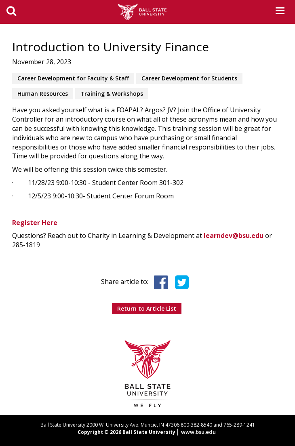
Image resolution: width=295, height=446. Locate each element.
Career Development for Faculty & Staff (73, 78)
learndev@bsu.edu (233, 235)
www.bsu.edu (198, 431)
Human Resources (42, 93)
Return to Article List (146, 308)
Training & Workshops (111, 93)
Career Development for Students (189, 78)
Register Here (34, 222)
